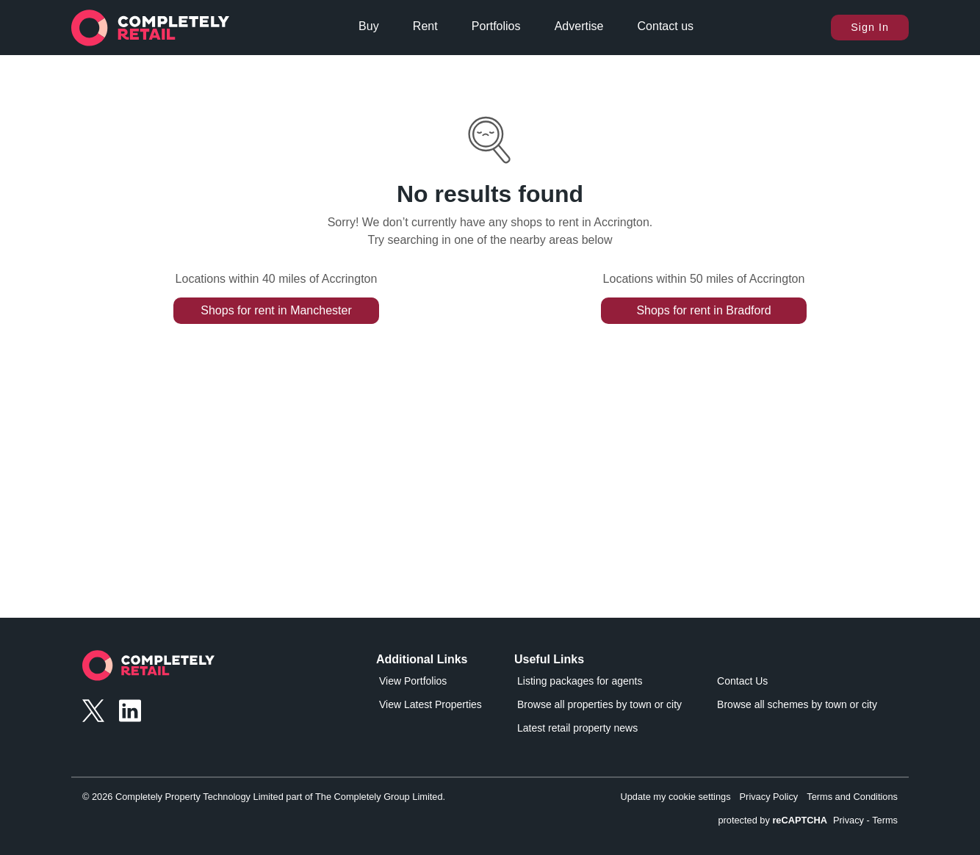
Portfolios (496, 26)
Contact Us (742, 681)
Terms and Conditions (852, 796)
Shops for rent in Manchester (276, 310)
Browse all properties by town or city (599, 704)
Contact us (665, 26)
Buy (369, 26)
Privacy (848, 820)
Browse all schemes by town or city (797, 704)
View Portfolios (413, 681)
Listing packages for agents (579, 681)
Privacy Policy (769, 796)
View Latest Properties (430, 704)
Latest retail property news (577, 728)
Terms (885, 820)
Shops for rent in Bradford (703, 310)
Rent (425, 26)
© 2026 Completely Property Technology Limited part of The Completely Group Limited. (263, 796)
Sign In (870, 27)
